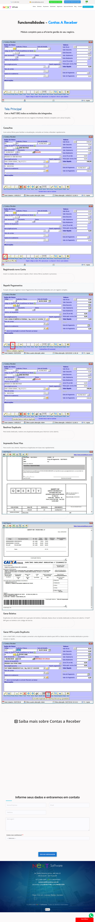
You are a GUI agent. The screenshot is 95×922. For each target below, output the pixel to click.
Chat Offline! (84, 919)
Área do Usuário (88, 6)
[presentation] (21, 847)
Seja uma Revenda (68, 6)
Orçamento (46, 6)
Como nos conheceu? (14, 835)
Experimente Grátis (55, 2)
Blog (75, 6)
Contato (80, 6)
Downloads (53, 6)
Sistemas (39, 6)
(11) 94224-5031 (55, 879)
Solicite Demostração (72, 2)
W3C (48, 909)
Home (34, 6)
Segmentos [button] (59, 6)
